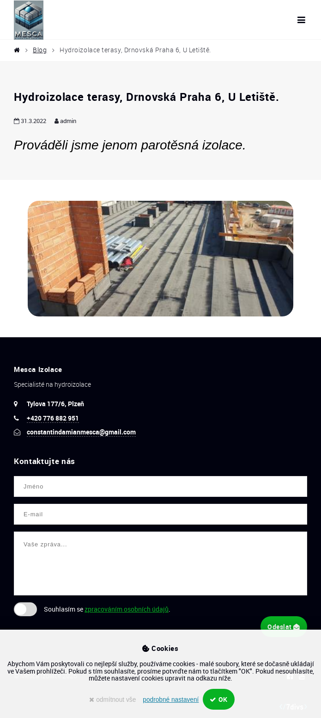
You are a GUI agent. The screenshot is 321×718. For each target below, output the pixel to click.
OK (218, 699)
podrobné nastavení (171, 699)
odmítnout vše (112, 699)
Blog (40, 50)
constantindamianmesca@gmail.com (81, 431)
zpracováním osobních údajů (127, 609)
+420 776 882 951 (53, 418)
